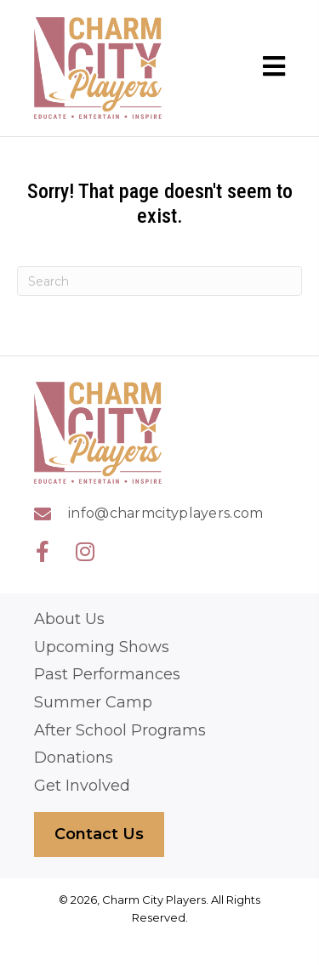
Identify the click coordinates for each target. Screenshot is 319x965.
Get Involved (82, 786)
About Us (69, 619)
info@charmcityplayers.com (166, 513)
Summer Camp (93, 703)
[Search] (159, 281)
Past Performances (107, 675)
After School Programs (120, 731)
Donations (73, 758)
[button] (43, 551)
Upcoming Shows (101, 647)
